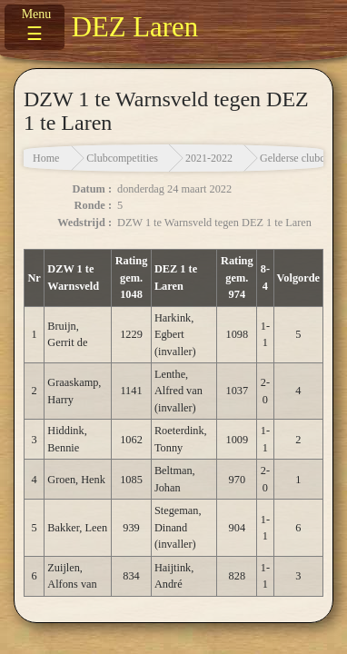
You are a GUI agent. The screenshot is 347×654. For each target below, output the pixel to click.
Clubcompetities (122, 158)
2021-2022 (209, 158)
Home (46, 158)
